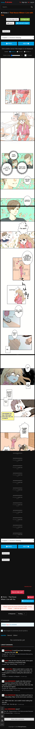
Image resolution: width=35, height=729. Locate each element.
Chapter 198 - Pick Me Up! (9, 704)
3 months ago (12, 656)
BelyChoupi (8, 650)
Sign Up (23, 2)
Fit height (29, 55)
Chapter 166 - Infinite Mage (9, 664)
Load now (19, 460)
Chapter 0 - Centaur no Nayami (11, 676)
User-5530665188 (10, 695)
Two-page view (12, 19)
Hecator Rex (8, 669)
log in (7, 624)
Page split (24, 19)
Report (10, 23)
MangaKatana (22, 726)
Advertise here (27, 586)
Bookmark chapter (23, 23)
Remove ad (6, 31)
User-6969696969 (10, 681)
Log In (31, 2)
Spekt (6, 660)
